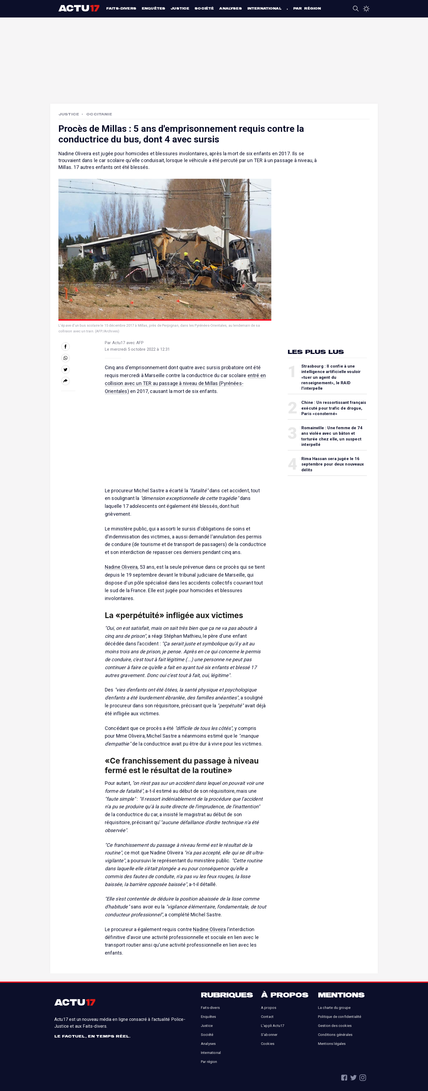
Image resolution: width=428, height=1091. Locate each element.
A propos (268, 1008)
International (264, 8)
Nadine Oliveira (121, 567)
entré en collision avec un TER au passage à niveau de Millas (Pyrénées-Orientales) (185, 383)
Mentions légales (332, 1044)
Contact (267, 1017)
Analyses (230, 8)
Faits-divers (121, 8)
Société (204, 8)
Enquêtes (153, 8)
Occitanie (99, 114)
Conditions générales (335, 1035)
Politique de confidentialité (339, 1017)
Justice (180, 8)
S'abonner (269, 1035)
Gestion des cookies (335, 1026)
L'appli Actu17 (272, 1026)
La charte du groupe (334, 1008)
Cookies (267, 1044)
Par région (307, 8)
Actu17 (79, 8)
